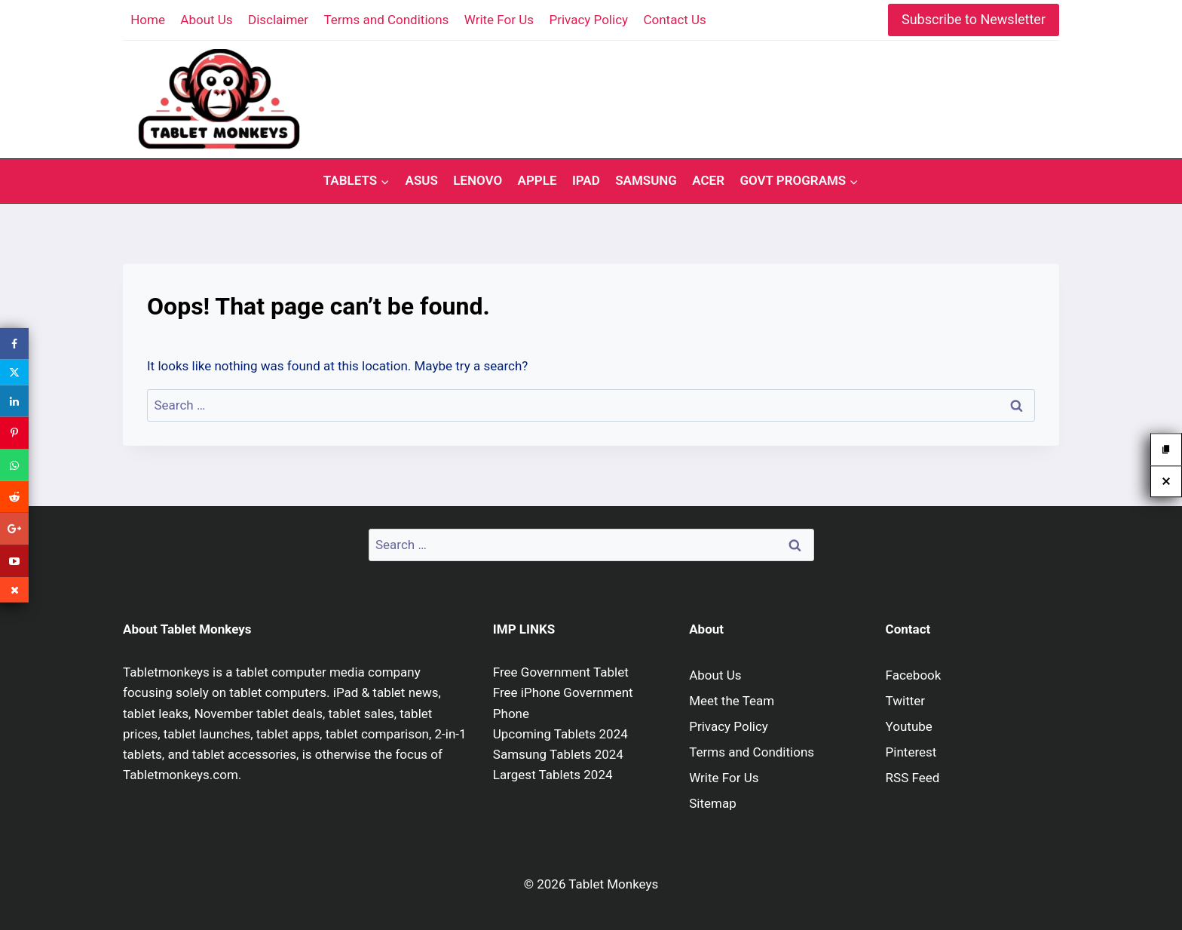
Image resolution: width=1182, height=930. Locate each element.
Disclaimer (278, 19)
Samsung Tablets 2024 (558, 754)
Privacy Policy (588, 19)
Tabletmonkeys (166, 672)
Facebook (914, 675)
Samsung (646, 180)
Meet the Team (731, 700)
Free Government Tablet (561, 672)
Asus (422, 180)
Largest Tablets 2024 (553, 774)
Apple (537, 180)
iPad (586, 180)
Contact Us (674, 19)
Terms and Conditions (386, 19)
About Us (206, 19)
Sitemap (712, 803)
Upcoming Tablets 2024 (560, 733)
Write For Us (499, 19)
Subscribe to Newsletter (974, 19)
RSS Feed (913, 777)
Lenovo (477, 180)
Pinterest (911, 752)
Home (147, 19)
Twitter (905, 700)
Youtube (909, 726)
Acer (708, 180)
